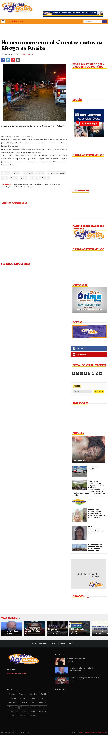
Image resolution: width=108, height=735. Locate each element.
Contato (91, 500)
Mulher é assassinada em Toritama (76, 659)
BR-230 (16, 173)
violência (23, 698)
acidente (6, 173)
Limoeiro (42, 711)
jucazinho (22, 715)
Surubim (61, 643)
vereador (42, 702)
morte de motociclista (56, 173)
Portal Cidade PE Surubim (16, 673)
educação (12, 698)
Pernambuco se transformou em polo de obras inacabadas (95, 548)
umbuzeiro (12, 702)
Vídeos (52, 643)
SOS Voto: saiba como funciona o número (78, 631)
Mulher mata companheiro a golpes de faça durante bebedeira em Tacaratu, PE (96, 513)
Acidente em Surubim (93, 468)
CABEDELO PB (27, 173)
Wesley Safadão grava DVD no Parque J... (34, 631)
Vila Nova (12, 715)
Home (34, 643)
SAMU (33, 702)
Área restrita (81, 460)
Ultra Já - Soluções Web (96, 732)
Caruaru (41, 698)
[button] (3, 21)
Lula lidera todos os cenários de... (11, 632)
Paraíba (14, 178)
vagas (32, 698)
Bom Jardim (13, 707)
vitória (32, 711)
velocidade (45, 178)
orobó (24, 711)
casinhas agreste (26, 54)
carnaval (24, 702)
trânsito (33, 178)
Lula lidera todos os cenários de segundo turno (82, 669)
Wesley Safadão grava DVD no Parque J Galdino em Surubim (85, 678)
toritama (24, 707)
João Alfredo (13, 711)
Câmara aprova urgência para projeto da (54, 631)
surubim (44, 694)
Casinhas (40, 173)
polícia (23, 178)
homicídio (33, 694)
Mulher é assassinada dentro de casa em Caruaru (96, 530)
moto (5, 178)
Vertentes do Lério (39, 707)
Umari (32, 715)
